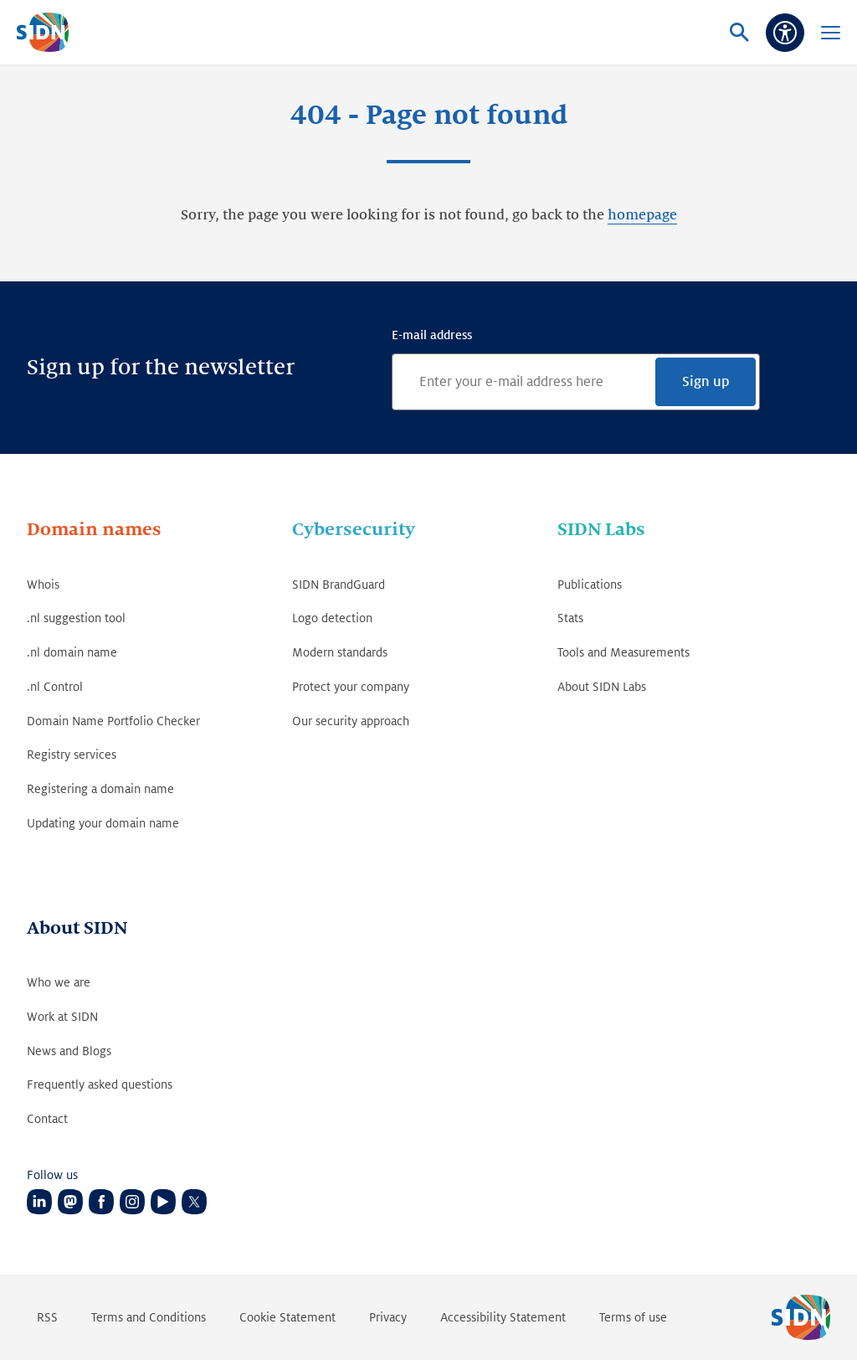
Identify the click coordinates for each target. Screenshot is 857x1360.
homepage (642, 215)
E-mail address (432, 335)
